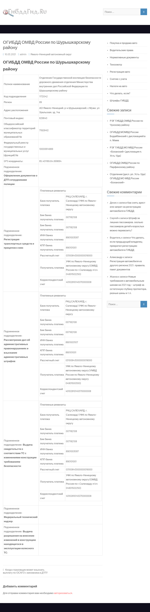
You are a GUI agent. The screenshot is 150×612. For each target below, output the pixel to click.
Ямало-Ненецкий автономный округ (51, 54)
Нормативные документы (124, 57)
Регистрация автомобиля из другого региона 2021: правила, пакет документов (127, 265)
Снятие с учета (118, 78)
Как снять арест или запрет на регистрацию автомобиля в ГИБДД (127, 206)
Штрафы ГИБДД (119, 100)
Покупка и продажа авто (123, 42)
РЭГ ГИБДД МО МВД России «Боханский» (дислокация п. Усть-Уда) (126, 151)
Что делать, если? (120, 93)
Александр (116, 257)
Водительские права (121, 50)
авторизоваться (63, 592)
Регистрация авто (120, 71)
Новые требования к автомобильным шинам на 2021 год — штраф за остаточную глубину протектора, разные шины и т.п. (128, 284)
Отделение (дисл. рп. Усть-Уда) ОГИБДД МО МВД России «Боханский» (127, 178)
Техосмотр (116, 64)
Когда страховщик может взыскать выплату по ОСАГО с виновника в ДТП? (25, 571)
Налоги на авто (118, 86)
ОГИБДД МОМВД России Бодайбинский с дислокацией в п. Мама (127, 136)
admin (23, 54)
